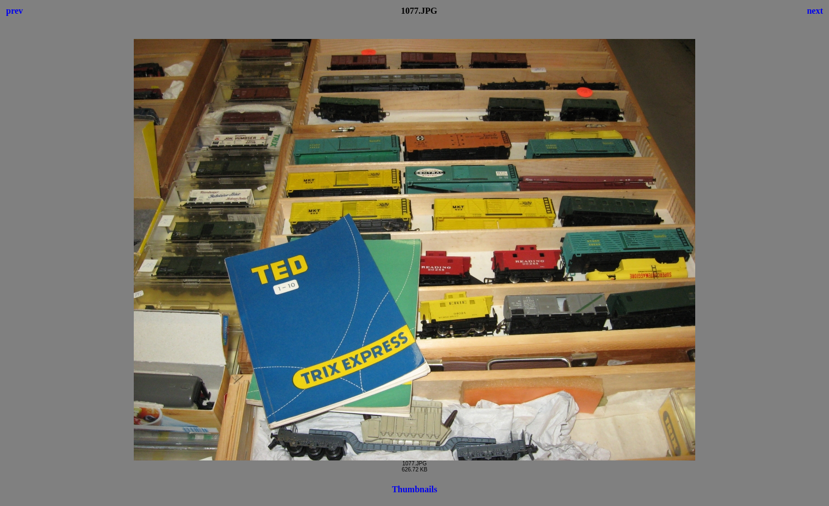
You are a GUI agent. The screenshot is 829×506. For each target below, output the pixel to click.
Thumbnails (415, 489)
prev (14, 10)
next (815, 10)
